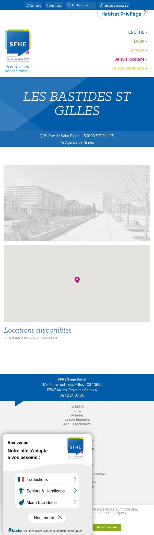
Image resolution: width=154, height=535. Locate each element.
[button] (69, 5)
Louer (139, 41)
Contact (35, 5)
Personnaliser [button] (107, 527)
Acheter (137, 50)
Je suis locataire (130, 59)
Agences (55, 5)
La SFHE (136, 32)
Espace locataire (116, 5)
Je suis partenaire (128, 68)
